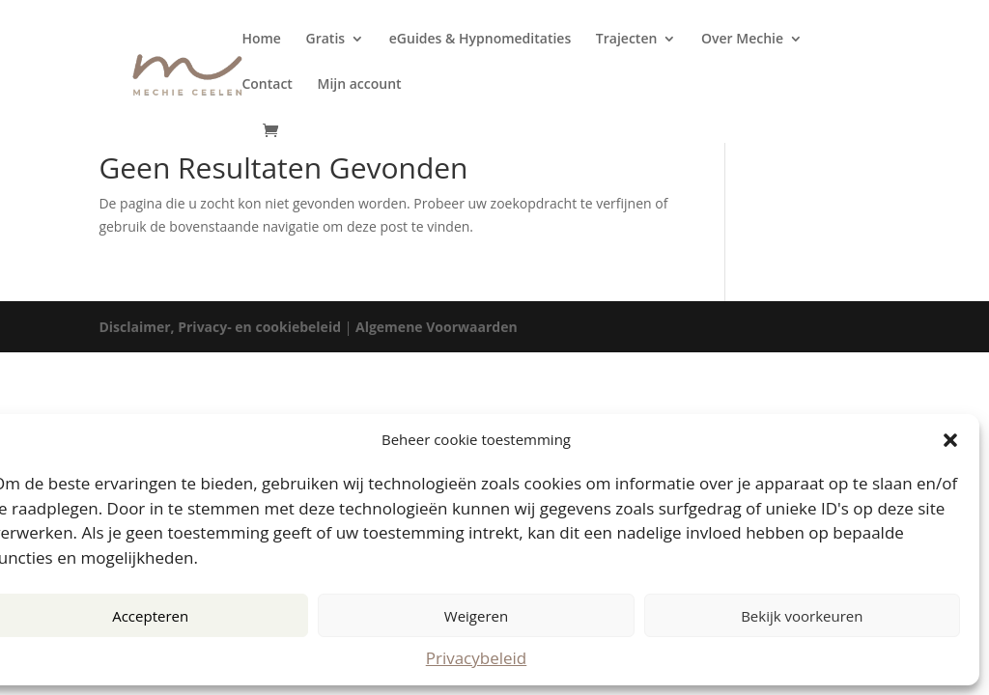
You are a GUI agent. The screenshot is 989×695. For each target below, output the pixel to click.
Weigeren (476, 616)
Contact (266, 85)
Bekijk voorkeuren (801, 616)
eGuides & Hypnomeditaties (480, 39)
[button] (950, 440)
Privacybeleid (476, 658)
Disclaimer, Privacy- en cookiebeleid (220, 327)
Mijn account (360, 85)
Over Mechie (742, 39)
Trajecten (627, 39)
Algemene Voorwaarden (436, 327)
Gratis (326, 39)
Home (261, 39)
